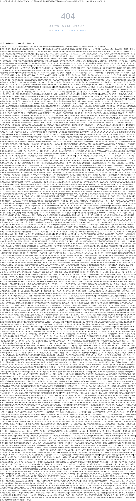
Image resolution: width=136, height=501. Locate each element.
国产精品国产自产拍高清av (60, 286)
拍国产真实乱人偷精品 (38, 346)
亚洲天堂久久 (126, 270)
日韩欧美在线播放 (66, 412)
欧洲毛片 (129, 70)
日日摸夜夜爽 (58, 324)
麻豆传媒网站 (22, 357)
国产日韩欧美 (94, 139)
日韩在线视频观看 (111, 400)
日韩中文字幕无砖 (61, 414)
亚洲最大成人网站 (88, 75)
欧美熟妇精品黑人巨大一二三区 (10, 493)
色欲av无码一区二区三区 (30, 153)
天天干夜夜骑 (124, 251)
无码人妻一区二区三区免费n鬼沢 (33, 201)
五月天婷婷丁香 (88, 322)
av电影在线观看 (105, 455)
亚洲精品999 (8, 134)
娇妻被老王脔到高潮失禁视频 (23, 77)
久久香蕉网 (104, 336)
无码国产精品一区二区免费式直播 (54, 149)
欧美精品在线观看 (80, 51)
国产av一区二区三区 (68, 156)
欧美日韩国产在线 (85, 108)
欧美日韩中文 (10, 85)
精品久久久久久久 (91, 80)
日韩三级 (129, 151)
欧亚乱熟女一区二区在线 (43, 457)
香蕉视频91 (106, 68)
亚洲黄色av (26, 115)
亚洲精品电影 (15, 243)
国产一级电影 (74, 227)
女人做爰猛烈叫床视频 (103, 229)
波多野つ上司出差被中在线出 (77, 99)
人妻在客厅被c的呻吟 (48, 481)
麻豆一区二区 (122, 450)
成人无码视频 (10, 106)
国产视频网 (122, 241)
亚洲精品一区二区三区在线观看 (71, 360)
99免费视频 (115, 303)
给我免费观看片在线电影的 (110, 58)
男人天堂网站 (41, 407)
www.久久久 (4, 208)
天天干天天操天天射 (21, 319)
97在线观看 (28, 89)
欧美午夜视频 (77, 151)
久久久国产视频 (6, 206)
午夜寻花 (68, 163)
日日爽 (28, 293)
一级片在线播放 (94, 274)
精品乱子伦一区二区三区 (88, 265)
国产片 (66, 227)
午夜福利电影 (91, 412)
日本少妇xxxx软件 (100, 497)
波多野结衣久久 (49, 125)
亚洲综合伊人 (26, 215)
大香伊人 (101, 267)
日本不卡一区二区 (85, 68)
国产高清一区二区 (24, 341)
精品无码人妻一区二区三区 (82, 184)
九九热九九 (106, 49)
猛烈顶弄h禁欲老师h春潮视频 (22, 54)
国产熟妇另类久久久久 (86, 56)
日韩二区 (48, 490)
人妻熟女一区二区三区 (112, 298)
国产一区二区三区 (85, 270)
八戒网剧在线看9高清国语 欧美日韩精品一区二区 (44, 156)
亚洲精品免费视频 (46, 246)
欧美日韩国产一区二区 (117, 73)
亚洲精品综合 (123, 281)
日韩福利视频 (43, 196)
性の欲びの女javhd (119, 224)
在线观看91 (80, 376)
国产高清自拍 (98, 120)
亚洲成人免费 (110, 151)
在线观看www (9, 450)
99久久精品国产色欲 (108, 144)
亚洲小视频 (63, 160)
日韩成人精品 (22, 307)
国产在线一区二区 (81, 251)
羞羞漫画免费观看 (51, 75)
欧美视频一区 (68, 141)
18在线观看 (24, 372)
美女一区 (45, 336)
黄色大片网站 (64, 220)
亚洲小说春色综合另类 (41, 77)
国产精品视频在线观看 (27, 61)
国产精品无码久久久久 (49, 85)
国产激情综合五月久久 (20, 75)
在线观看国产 (96, 198)
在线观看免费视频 (64, 75)
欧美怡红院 (94, 277)
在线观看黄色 (80, 82)
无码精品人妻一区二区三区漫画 (106, 170)
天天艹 (6, 464)
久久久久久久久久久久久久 (34, 146)
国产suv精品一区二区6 (105, 220)
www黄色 (128, 198)
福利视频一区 (74, 464)
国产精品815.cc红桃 (82, 258)
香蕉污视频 (45, 232)
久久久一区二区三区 (125, 457)
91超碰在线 (86, 137)
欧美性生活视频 (64, 369)
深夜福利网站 (86, 436)
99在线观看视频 (83, 455)
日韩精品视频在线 (119, 149)
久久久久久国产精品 (45, 51)
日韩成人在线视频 (47, 103)
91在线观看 (40, 381)
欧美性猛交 (99, 103)
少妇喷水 (102, 85)
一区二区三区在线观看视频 (22, 376)
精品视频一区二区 (57, 317)
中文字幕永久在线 (45, 172)
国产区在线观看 (99, 281)
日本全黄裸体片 (128, 196)
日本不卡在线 (73, 336)
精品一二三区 (46, 379)
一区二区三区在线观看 (122, 184)
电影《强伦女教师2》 (14, 179)
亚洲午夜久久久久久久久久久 (42, 66)
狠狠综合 (19, 303)
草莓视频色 (128, 165)
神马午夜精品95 (74, 488)
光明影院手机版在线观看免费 (56, 130)
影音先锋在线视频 (111, 236)
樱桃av (2, 307)
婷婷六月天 (125, 272)
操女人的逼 (130, 177)
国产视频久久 (113, 141)
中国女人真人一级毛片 (114, 196)
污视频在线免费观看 (98, 260)
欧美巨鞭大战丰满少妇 (30, 469)
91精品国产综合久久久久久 (68, 94)
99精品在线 (107, 288)
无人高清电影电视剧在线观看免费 (66, 270)
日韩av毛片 (111, 317)
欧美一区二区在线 (38, 288)
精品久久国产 (59, 469)
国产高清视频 (14, 141)
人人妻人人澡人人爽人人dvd (105, 331)
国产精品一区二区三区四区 (104, 232)
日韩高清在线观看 (68, 251)
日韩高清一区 (75, 369)
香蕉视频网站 (121, 99)
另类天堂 (76, 92)
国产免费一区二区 (121, 156)
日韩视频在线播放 (104, 77)
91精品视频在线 (120, 338)
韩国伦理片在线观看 (107, 312)
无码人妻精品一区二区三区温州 (63, 113)
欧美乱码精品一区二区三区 (38, 262)
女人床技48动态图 (100, 493)
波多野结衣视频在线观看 (32, 85)
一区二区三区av (85, 198)
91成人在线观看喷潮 (71, 431)
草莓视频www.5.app (58, 284)
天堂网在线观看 (33, 464)
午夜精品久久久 (41, 70)
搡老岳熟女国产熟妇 (81, 77)
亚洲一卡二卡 (8, 210)
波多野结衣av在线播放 (104, 224)
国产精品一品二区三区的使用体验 (92, 73)
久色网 (31, 315)
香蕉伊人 (46, 137)
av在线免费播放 (79, 355)
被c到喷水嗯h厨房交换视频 (23, 360)
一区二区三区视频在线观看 (110, 70)
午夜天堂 (127, 108)
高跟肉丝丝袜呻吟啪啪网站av (54, 111)
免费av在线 (33, 224)
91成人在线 (19, 85)
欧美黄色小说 (87, 210)
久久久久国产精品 (81, 87)
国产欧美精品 (85, 262)
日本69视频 (18, 96)
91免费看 (41, 113)
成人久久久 (94, 115)
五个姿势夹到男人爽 (110, 464)
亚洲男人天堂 (94, 272)
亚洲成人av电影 (77, 191)
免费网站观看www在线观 (100, 436)
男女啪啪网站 (90, 172)
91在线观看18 (7, 66)
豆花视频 (121, 267)
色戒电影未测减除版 (21, 210)
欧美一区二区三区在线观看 (36, 310)
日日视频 (3, 70)
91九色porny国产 (74, 346)
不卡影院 (15, 393)
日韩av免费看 (84, 115)
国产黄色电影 (7, 61)
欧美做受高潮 (111, 99)
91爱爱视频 (58, 127)
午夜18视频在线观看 (98, 376)
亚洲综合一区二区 (71, 70)
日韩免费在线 (66, 405)
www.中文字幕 (125, 120)
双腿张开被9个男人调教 (60, 122)
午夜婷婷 (101, 236)
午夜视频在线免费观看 (52, 201)
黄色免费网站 (79, 120)
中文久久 (81, 395)
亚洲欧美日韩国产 (78, 125)
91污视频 (52, 471)
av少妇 (120, 419)
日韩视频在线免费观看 (127, 158)
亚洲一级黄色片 (89, 141)
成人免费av (14, 421)
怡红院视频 (7, 310)
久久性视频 (94, 85)
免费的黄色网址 (72, 452)
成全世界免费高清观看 (121, 329)
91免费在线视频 (44, 94)
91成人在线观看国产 (52, 315)
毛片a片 (112, 284)
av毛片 (107, 73)
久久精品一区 (102, 317)
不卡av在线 (122, 115)
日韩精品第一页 (83, 272)
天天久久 (82, 54)
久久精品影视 (81, 165)
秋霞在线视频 (74, 170)
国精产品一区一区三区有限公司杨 (15, 139)
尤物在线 (127, 51)
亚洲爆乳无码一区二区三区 (69, 54)
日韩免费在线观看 (27, 134)
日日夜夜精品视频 (31, 334)
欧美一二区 (52, 395)
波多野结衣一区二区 (87, 92)
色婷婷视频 (77, 476)
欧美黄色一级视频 (25, 284)
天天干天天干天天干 (99, 203)
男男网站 (66, 68)
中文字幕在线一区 (38, 281)
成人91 (18, 153)
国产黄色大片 (76, 279)
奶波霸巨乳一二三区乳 (39, 106)
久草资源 (57, 49)
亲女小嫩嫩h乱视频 (37, 364)
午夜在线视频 (56, 388)
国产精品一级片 (109, 495)
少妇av (58, 251)
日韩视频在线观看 (102, 141)
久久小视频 (51, 224)
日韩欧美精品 (122, 296)
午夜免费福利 (121, 424)
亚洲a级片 (60, 70)
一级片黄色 (84, 274)
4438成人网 (45, 194)
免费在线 (93, 151)
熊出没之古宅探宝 (79, 412)
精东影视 (45, 367)
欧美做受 (26, 303)
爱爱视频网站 (74, 433)
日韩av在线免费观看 (98, 262)
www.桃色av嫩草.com (86, 353)
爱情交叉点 (40, 455)
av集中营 (3, 398)
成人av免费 (124, 89)
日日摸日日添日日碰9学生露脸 (13, 395)
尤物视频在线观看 (6, 77)
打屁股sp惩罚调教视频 (63, 125)
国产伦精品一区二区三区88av (73, 66)
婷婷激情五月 (10, 274)
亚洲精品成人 (119, 217)
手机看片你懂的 (72, 130)
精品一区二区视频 (53, 346)
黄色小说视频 (66, 350)
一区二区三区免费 (102, 172)
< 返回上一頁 (59, 30)
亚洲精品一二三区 (105, 324)
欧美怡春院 (40, 483)
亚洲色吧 (42, 227)
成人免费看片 (46, 327)
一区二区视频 (129, 471)
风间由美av (111, 338)
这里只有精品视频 (106, 139)
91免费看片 (53, 367)
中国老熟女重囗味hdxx (42, 222)
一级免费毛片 (34, 436)
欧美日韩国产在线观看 (92, 70)
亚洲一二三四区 (30, 407)
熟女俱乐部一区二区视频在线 (73, 182)
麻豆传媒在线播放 (23, 272)
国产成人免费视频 (10, 272)
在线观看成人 (108, 483)
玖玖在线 (91, 160)
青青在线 (131, 75)
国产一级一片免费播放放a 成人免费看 (56, 118)
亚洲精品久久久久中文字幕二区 (116, 85)
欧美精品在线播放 (31, 80)
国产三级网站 (118, 398)
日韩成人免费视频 (76, 49)
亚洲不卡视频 (108, 82)
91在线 (80, 336)
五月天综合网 (54, 160)
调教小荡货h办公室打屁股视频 (11, 417)
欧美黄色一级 (42, 224)
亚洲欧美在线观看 (32, 94)
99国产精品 (129, 96)
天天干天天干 (120, 405)
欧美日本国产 (74, 144)
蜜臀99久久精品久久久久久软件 (13, 331)
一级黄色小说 (116, 270)
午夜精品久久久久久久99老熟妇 (74, 324)
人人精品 (63, 106)
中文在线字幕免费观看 (14, 270)
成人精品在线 (68, 51)
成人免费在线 (111, 447)
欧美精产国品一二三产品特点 (50, 54)
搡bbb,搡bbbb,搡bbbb (21, 402)
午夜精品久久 (39, 315)
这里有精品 (104, 61)
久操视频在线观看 (18, 80)
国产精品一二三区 (22, 111)
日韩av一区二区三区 (43, 338)
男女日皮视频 (118, 108)
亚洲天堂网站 (51, 73)
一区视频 (95, 175)
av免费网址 (65, 49)
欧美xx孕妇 (55, 210)
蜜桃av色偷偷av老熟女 (104, 146)
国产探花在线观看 (6, 336)
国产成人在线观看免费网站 (18, 156)
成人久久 (11, 379)
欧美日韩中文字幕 (20, 445)
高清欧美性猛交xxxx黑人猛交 (31, 286)
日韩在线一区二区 (55, 312)
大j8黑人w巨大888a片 (116, 360)
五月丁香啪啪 (103, 360)
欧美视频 (60, 215)
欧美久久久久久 (8, 279)
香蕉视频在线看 (102, 481)
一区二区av (57, 144)
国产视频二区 (16, 103)
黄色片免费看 (125, 210)
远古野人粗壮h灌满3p (112, 89)
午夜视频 (93, 201)
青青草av (55, 383)
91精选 (5, 350)
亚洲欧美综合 (83, 153)
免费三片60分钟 (53, 106)
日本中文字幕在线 (84, 440)
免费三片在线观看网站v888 (26, 92)
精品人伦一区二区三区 (28, 267)
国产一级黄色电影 (129, 68)
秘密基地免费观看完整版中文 (64, 87)
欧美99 (102, 469)
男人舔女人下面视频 (37, 203)
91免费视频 (27, 66)
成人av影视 (38, 149)
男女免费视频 (7, 476)
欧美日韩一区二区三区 (49, 56)
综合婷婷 (70, 255)
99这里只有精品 (97, 398)
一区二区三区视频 (6, 75)
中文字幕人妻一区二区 (119, 229)
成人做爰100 (106, 438)
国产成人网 (123, 172)
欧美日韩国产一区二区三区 (114, 234)
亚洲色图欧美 (55, 393)
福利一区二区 (87, 61)
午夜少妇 (73, 303)
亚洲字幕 (25, 179)
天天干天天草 (23, 317)
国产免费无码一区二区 (123, 160)
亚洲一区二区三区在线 (23, 106)
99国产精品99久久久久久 (87, 196)
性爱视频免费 (130, 149)
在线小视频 (9, 445)
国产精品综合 (29, 459)
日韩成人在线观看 (33, 63)
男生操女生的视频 (76, 103)
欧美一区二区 (63, 400)
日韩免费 (40, 462)
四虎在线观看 (78, 141)
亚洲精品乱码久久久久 (36, 165)
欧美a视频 (120, 132)
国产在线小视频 (126, 428)
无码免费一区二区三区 (73, 398)
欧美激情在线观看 (111, 281)
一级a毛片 (130, 224)
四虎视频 (25, 433)
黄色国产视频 (41, 68)
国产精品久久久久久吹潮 (122, 220)
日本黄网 (99, 296)
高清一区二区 (71, 106)
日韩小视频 (77, 381)
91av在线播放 (18, 383)
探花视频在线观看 (46, 293)
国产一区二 (125, 248)
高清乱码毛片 (28, 395)
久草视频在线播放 (88, 476)
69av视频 (26, 82)
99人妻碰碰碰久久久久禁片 (20, 177)
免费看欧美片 (84, 201)
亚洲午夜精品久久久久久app (67, 153)
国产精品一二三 (49, 146)
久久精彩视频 (45, 217)
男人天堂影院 (62, 56)
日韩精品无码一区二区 (18, 236)
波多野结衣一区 (93, 87)
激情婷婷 (18, 163)
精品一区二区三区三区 (68, 206)
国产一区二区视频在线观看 (104, 130)
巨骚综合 (96, 61)
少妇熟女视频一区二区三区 (31, 232)
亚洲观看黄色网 (37, 118)
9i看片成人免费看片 (27, 305)
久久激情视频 (13, 58)
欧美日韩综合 (97, 364)
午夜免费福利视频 (130, 203)
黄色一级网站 (113, 172)
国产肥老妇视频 (26, 118)
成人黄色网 (57, 457)
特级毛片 (57, 410)
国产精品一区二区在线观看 (115, 122)
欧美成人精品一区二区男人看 (91, 222)
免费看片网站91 (118, 139)
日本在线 (110, 165)
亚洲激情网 (101, 405)
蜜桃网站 (22, 260)
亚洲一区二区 (20, 94)
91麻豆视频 (111, 175)
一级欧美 (113, 92)
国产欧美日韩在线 (6, 248)
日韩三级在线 (80, 334)
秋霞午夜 (96, 293)
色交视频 (7, 386)
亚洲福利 (106, 210)
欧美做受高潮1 (62, 300)
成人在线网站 (36, 58)
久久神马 (98, 101)
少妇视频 (21, 457)
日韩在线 (65, 144)
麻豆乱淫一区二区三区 (107, 66)
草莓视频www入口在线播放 (44, 234)
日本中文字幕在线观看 (37, 303)
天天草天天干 (40, 239)
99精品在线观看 (69, 288)
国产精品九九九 (60, 89)
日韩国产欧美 (76, 305)
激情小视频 (35, 329)
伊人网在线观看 (31, 113)
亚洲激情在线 (76, 75)
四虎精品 (36, 478)
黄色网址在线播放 (69, 82)
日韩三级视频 (35, 144)
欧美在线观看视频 (103, 63)
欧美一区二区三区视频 (102, 92)
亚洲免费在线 (48, 49)
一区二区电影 (43, 253)
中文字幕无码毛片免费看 (40, 248)
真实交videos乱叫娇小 (41, 134)
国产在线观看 (27, 324)
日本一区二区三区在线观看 (13, 122)
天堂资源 (10, 440)
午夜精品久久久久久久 (102, 75)
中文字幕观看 (96, 49)
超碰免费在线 (111, 106)
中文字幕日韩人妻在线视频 (96, 122)
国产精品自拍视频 (96, 177)
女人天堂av (103, 175)
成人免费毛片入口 (74, 222)
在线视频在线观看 (111, 478)
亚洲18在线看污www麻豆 (107, 227)
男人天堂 (44, 478)
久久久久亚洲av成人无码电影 (55, 381)
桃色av (87, 376)
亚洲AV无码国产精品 (39, 215)
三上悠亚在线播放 (58, 353)
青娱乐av (67, 421)
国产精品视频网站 (85, 438)
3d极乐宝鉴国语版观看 (124, 111)
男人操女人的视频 (85, 144)
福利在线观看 (20, 355)
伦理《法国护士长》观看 (106, 379)
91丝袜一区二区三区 (18, 414)
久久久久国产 (94, 156)
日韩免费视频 (120, 495)
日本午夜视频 (88, 447)
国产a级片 (54, 94)
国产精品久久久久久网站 (113, 395)
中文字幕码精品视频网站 (18, 51)
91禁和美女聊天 (106, 445)
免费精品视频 (130, 139)
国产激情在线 (103, 417)
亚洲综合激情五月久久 (31, 172)
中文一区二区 (99, 478)
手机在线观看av (90, 125)
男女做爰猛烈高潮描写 (7, 436)
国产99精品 (20, 274)
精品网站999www (119, 381)
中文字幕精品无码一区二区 (22, 248)
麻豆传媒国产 (109, 87)
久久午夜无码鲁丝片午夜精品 (10, 315)
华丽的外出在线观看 (82, 139)
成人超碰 (81, 243)
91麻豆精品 (104, 94)
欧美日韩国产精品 (38, 386)
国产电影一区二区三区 (91, 66)
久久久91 (45, 312)
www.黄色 (69, 310)
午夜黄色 (84, 160)
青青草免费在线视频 (120, 277)
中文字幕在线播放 (109, 286)
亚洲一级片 (37, 89)
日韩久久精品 (41, 414)
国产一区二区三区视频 (57, 92)
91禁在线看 (110, 376)
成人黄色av (64, 139)
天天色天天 (17, 353)
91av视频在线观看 (27, 243)
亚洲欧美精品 (104, 189)
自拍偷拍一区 (120, 208)
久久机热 (114, 350)
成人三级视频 (7, 376)
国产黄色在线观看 (10, 82)
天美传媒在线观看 (19, 476)
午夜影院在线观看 (32, 236)
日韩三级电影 (128, 239)
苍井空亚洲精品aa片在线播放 (39, 179)
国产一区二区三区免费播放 (31, 103)
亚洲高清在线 (115, 77)
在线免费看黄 (100, 208)
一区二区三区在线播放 (58, 137)
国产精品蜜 (74, 68)
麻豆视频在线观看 (110, 111)
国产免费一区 (118, 51)
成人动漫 (88, 372)
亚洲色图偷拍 (10, 111)
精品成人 (64, 217)
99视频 (15, 288)
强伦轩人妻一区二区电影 (14, 132)
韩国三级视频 (114, 246)
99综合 (67, 260)
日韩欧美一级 (16, 447)
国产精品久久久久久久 (67, 61)
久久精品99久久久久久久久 (65, 146)
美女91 (94, 184)
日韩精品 (36, 54)
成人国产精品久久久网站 (95, 89)
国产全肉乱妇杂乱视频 (10, 144)
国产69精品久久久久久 (16, 146)
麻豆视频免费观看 (77, 407)
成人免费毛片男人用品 (46, 469)
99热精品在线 (61, 99)
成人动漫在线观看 (70, 101)
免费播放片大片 (125, 341)
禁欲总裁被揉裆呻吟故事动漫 (85, 229)
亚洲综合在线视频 (87, 445)
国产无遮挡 (16, 213)
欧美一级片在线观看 (24, 191)
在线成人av (114, 258)
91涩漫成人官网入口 (14, 483)
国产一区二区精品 (113, 251)
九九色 (52, 134)
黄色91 (78, 288)
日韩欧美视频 (113, 61)
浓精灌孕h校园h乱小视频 (59, 58)
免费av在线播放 (24, 144)
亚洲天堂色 (43, 153)
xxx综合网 (50, 407)
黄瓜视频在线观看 (17, 182)
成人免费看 (115, 362)
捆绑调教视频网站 (9, 203)
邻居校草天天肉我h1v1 (25, 149)
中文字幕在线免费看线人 (114, 203)
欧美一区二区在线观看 (45, 87)
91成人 (39, 198)
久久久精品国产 (66, 410)
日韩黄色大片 (105, 471)
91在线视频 (7, 175)
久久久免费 (106, 101)
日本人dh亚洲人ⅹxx (29, 483)
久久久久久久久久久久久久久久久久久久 (73, 331)
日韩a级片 (128, 122)
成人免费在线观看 (42, 167)
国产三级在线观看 (99, 106)
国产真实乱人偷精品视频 (106, 184)
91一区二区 (33, 443)
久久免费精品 (26, 255)
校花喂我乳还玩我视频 (53, 362)
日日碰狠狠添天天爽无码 (37, 170)
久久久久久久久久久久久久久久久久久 (43, 115)
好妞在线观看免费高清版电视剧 (10, 346)
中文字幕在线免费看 (99, 239)
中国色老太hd (56, 217)
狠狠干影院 (68, 151)
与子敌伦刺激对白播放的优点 (27, 73)
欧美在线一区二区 (50, 108)
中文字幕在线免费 (45, 189)
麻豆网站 (90, 101)
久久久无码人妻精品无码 (39, 177)
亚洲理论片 (52, 70)
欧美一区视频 (131, 73)
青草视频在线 (121, 106)
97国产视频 (40, 61)
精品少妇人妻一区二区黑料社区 (11, 324)
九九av (19, 82)
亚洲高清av (18, 469)
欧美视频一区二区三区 (23, 281)
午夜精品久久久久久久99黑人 (92, 474)
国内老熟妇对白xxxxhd (47, 270)
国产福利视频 (84, 85)
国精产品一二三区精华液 (31, 99)
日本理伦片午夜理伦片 (97, 234)
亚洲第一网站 (4, 474)
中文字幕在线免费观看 (54, 82)
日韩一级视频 (51, 170)
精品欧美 (125, 260)
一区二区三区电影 (48, 89)
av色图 (46, 447)
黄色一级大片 (104, 54)
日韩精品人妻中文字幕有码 (42, 122)
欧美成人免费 (81, 122)
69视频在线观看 (126, 215)
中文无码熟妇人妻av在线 (69, 490)
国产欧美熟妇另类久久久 (94, 82)
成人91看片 (62, 255)
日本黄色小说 (73, 232)
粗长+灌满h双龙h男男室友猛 (16, 137)
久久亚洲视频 (51, 215)
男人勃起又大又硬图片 (116, 322)
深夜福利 (16, 253)
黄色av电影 (62, 372)
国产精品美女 (28, 122)
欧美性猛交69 (107, 134)
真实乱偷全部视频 (74, 96)
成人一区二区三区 (59, 334)
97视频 (23, 213)
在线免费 (20, 222)
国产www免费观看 (124, 440)
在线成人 (95, 305)
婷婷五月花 (14, 260)
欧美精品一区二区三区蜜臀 (60, 158)
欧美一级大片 (53, 438)
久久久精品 (44, 163)
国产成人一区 (117, 146)
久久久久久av (89, 253)
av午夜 (68, 341)
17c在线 (106, 391)
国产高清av (42, 73)
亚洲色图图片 (73, 217)
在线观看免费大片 (107, 108)
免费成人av (130, 424)
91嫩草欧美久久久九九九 (31, 217)
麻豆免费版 (118, 383)
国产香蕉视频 (38, 108)
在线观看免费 (17, 160)
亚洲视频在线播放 (64, 281)
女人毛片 (20, 49)
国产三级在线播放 (39, 130)
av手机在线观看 (20, 63)
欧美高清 (42, 362)
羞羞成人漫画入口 (93, 54)
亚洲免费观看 (16, 120)
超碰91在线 (44, 329)
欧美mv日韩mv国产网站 (82, 134)
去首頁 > (72, 30)
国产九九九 (126, 459)
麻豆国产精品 (75, 132)
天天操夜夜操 (130, 163)
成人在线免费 (33, 362)
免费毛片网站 (119, 312)
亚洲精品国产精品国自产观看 (107, 241)
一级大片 (124, 118)
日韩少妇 (132, 260)
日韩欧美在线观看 (60, 120)
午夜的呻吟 (17, 215)
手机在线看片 (53, 262)
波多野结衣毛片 (87, 111)
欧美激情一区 (84, 170)
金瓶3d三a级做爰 (102, 246)
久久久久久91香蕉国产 (60, 80)
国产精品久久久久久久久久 (125, 286)
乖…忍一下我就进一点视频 (71, 312)
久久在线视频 (115, 353)
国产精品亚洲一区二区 (95, 483)
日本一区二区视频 (63, 115)
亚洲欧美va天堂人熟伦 (88, 488)
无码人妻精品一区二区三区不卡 (34, 412)
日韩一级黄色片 (58, 101)
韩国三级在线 (23, 170)
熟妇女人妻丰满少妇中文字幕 (49, 139)
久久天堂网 (49, 386)
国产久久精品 (122, 350)
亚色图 (14, 49)
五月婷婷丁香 (45, 417)
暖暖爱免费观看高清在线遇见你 (80, 203)
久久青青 (121, 56)
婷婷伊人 (52, 391)
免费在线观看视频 (115, 189)
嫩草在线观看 (114, 436)
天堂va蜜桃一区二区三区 (116, 163)
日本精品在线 (123, 61)
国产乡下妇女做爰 (9, 94)
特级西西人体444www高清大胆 (77, 386)
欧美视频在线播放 (36, 120)
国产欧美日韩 (113, 393)
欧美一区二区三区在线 (127, 436)
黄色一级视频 (55, 222)
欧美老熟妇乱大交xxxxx (38, 82)
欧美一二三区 (64, 464)
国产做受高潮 (100, 357)
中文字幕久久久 (114, 428)
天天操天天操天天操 (32, 410)
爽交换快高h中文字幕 (36, 111)
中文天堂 (113, 101)
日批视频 (93, 258)
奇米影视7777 (125, 362)
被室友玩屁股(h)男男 (45, 80)
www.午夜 (106, 177)
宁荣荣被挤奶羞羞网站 (113, 469)
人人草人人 (107, 96)
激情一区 (59, 224)
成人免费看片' (86, 327)
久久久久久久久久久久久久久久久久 (55, 474)
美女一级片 (70, 372)
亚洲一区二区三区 (42, 343)
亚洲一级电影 (97, 315)
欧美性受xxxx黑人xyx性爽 (106, 201)
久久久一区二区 (85, 362)
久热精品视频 (19, 407)
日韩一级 (7, 414)
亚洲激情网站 (55, 428)
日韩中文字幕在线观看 (27, 348)
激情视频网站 (116, 438)
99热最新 (50, 227)
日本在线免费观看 (35, 296)
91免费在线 (65, 201)
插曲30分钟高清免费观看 (93, 243)
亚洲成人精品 (47, 296)
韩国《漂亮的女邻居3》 (115, 239)
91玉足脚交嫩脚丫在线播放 (67, 374)
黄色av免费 (71, 213)
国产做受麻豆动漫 (47, 144)
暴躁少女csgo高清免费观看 (119, 49)
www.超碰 (123, 343)
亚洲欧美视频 (57, 172)
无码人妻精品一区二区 (77, 118)
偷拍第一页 (80, 426)
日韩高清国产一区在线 (30, 96)
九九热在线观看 (108, 243)
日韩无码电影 (53, 274)
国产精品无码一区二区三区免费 (68, 85)
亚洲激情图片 (114, 179)
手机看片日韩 (109, 452)
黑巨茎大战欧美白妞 (46, 410)
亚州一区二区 (44, 151)
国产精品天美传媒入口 (104, 125)
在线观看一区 (32, 51)
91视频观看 (105, 206)
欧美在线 (9, 54)
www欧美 (61, 327)
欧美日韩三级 (23, 322)
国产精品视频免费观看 (13, 232)
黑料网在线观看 (81, 291)
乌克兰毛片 (30, 260)
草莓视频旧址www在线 (53, 258)
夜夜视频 (112, 417)
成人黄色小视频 (75, 357)
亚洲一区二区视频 (86, 485)
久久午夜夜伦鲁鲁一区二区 (59, 179)
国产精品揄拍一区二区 (111, 120)
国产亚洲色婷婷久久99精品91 (100, 186)
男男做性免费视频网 (90, 317)
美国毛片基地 (47, 353)
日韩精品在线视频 (70, 165)
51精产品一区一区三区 (125, 101)
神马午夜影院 (30, 467)
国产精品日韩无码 (90, 241)
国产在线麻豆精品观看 (23, 127)
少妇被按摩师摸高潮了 (101, 307)
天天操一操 (44, 471)
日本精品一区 (92, 267)
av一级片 (58, 350)
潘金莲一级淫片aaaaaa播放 (53, 182)
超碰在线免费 (84, 186)
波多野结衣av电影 (112, 115)
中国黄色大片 (73, 56)
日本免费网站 (69, 443)
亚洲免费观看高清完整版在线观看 (11, 151)
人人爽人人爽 (7, 158)
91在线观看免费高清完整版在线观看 (88, 58)
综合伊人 (79, 206)
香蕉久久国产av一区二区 (14, 338)
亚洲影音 (66, 127)
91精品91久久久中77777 (104, 51)
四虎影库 (52, 196)
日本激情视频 (80, 372)
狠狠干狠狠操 (4, 165)
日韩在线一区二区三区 (55, 68)
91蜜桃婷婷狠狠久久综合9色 (33, 49)
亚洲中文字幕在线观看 (111, 158)
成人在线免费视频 (66, 210)
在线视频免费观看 (63, 175)
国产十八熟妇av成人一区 (9, 341)
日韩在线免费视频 (24, 329)
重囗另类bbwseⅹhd (62, 203)
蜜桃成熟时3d (101, 196)
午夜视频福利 (131, 241)
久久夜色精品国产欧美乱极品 (95, 395)
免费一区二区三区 (124, 127)
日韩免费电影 (13, 170)
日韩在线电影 (8, 96)
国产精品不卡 (33, 300)
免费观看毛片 (81, 497)
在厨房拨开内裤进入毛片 (12, 101)
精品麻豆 (60, 424)
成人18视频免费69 (65, 274)
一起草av (72, 139)
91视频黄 (17, 134)
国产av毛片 (15, 348)
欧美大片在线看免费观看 (119, 75)
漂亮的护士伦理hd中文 (28, 369)
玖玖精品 (81, 70)
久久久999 (82, 431)
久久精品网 (91, 51)
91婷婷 (113, 471)
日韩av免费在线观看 (52, 61)
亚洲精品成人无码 (52, 331)
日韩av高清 (120, 227)
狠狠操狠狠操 (80, 298)
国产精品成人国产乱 (121, 130)
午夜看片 (5, 130)
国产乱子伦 (37, 324)
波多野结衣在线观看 (34, 398)
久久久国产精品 (71, 284)
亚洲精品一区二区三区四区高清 (22, 108)
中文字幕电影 (91, 431)
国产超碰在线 (10, 303)
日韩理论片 (52, 177)
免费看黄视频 (114, 206)
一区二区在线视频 (119, 488)
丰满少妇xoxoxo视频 (40, 175)
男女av (114, 455)
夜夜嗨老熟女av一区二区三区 (16, 189)
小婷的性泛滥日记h (119, 134)
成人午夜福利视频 (43, 272)
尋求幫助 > (83, 30)
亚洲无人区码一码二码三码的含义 (53, 398)
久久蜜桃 (55, 488)
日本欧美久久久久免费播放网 (17, 167)
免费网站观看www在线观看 (82, 189)
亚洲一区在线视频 (25, 288)
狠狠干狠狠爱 (57, 189)
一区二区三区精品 (106, 329)
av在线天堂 (18, 440)
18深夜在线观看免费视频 (46, 251)
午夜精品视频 (16, 175)
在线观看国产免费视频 (33, 367)
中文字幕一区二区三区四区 (33, 182)
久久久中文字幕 (88, 103)
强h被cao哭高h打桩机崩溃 (19, 165)
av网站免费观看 (80, 146)
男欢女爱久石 (28, 56)
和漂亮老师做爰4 (16, 474)
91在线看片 (54, 194)
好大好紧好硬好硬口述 (15, 172)
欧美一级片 (46, 58)
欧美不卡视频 (99, 56)
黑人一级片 (37, 56)
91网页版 (10, 360)
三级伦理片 (96, 144)
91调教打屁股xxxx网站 (123, 144)
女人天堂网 (96, 108)
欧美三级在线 (18, 66)
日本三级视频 (93, 417)
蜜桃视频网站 (119, 165)
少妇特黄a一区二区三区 (73, 111)
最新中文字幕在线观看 (73, 478)
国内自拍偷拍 (36, 277)
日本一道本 (31, 167)
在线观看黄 (26, 120)
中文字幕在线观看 (111, 56)
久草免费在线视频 (111, 253)
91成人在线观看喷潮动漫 (50, 319)
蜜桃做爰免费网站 (8, 63)
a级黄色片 (70, 120)
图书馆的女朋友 (57, 51)
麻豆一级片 (120, 471)
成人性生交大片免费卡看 (111, 348)
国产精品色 (89, 120)
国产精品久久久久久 (127, 303)
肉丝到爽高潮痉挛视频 (73, 149)
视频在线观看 (82, 267)
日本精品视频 (120, 66)
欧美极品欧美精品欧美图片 (101, 270)
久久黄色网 (36, 101)
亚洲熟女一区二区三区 (37, 75)
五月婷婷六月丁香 (129, 419)
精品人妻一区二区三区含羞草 (18, 87)
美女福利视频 (79, 113)
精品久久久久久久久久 (23, 258)
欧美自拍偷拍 (34, 227)
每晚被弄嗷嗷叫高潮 (23, 203)
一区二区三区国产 (74, 160)
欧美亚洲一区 (104, 213)
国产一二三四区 (68, 296)
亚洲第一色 (4, 426)
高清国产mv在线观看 (40, 274)
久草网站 (64, 457)
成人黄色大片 (36, 127)
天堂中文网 (20, 424)
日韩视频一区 (85, 319)
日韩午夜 (71, 58)
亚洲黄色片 (91, 331)
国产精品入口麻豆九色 (21, 488)
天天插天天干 (92, 220)
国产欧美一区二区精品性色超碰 (119, 319)
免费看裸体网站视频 (118, 186)
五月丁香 (5, 374)
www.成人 (118, 421)
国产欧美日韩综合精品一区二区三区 (93, 381)
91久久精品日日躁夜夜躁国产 (21, 386)
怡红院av (36, 471)
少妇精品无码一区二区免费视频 (68, 186)
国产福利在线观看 (93, 215)
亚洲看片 (110, 255)
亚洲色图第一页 (62, 73)
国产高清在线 (13, 329)
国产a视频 (17, 279)
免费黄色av (87, 49)
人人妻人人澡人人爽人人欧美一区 (121, 153)
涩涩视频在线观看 (108, 327)
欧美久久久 (78, 194)
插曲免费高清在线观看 (56, 163)
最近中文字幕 (58, 227)
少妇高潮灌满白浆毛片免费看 (10, 267)
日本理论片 (106, 364)
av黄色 (26, 424)
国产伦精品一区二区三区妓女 (94, 113)
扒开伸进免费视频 (126, 206)
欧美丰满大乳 (131, 338)
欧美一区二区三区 (25, 58)
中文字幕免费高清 (63, 132)
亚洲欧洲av (92, 153)
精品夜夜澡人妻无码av (18, 381)
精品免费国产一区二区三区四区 (69, 262)
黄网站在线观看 (34, 291)
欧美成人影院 (95, 137)
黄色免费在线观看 (9, 419)
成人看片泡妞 (14, 68)
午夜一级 (3, 179)
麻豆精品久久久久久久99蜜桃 (48, 495)
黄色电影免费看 (9, 224)
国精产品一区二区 (64, 419)
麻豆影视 (102, 115)
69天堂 (2, 367)
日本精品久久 (116, 260)
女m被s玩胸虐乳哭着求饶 (36, 307)
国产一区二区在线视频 (76, 80)
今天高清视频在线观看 (28, 70)
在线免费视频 (124, 103)
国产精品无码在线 (9, 355)
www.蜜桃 (131, 343)
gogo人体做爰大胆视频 (122, 407)
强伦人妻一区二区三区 (107, 156)
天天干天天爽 (21, 113)
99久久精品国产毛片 (14, 115)
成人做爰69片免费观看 (13, 246)
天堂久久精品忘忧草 (121, 483)
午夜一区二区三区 (100, 334)
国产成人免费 (74, 175)
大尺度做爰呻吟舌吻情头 (92, 206)
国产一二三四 (97, 158)
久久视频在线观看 (129, 189)
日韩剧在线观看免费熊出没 (58, 96)
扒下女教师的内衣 (84, 490)
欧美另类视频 (58, 141)
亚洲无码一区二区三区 (77, 127)
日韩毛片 (79, 239)
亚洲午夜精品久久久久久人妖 (105, 160)
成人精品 (131, 334)
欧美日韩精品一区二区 (99, 414)
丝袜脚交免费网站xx (119, 125)
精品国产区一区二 (103, 153)
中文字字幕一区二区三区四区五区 (73, 63)
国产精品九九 (13, 317)
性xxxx (61, 151)
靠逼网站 (93, 194)
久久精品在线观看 (82, 213)
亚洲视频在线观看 (10, 92)
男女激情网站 (57, 66)
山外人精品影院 (121, 417)
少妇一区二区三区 (27, 206)
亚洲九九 (7, 182)
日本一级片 (63, 336)
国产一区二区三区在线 (35, 241)
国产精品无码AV (46, 101)
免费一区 (95, 189)
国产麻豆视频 (45, 393)
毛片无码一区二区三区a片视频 (99, 300)
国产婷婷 (48, 113)
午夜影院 (32, 186)
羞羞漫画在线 (27, 481)
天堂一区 (69, 381)
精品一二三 (99, 96)
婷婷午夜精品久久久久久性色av (120, 182)
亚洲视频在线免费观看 (35, 137)
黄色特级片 (75, 393)
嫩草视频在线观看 (6, 227)
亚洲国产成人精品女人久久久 (94, 167)
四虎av (7, 307)
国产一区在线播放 (118, 96)
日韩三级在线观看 (35, 319)
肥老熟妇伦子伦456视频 (109, 191)
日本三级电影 (82, 101)
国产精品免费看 (33, 139)
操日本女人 (110, 217)
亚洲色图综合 (96, 327)
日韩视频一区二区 (104, 80)
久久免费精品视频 (114, 118)
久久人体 (64, 222)
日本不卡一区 (11, 222)
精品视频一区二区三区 (72, 402)
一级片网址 (11, 277)
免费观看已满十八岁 (52, 412)
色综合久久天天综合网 (48, 99)
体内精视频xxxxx (73, 293)
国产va (9, 353)
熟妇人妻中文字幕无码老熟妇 (49, 220)
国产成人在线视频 (79, 364)
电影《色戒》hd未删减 (68, 428)
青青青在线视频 (116, 68)
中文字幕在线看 (68, 77)
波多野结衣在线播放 (75, 322)
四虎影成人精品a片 (109, 296)
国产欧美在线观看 (86, 293)
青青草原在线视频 (127, 77)
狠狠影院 (16, 336)
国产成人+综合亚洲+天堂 (123, 243)
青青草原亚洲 (47, 184)
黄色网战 (33, 272)
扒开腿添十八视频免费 (57, 447)
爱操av (37, 246)
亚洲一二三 (41, 497)
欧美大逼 (72, 258)
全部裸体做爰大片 (103, 258)
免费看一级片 (15, 497)
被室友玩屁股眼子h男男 (110, 222)
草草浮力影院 (59, 134)
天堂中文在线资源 (69, 224)
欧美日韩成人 (120, 284)
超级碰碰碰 (113, 307)
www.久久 (75, 485)
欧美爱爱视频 (23, 186)
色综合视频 (34, 253)
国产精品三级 (57, 277)
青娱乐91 (10, 469)
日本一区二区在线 (100, 346)
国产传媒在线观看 (32, 265)
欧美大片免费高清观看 (19, 251)
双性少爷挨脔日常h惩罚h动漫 (76, 89)
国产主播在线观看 (122, 317)
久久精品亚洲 (44, 96)
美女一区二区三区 (6, 262)
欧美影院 (69, 92)
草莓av (34, 255)
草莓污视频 (8, 253)
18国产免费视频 (34, 317)
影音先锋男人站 (47, 127)
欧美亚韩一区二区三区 (111, 103)
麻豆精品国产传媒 (6, 288)
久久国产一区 (29, 234)
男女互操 (86, 151)
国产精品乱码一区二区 (73, 327)
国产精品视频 (93, 213)
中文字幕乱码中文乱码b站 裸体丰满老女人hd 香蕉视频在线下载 (75, 246)
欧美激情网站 (71, 177)
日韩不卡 (16, 61)
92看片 (25, 229)
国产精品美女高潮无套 (13, 286)
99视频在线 (109, 383)
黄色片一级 (34, 196)
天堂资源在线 (118, 82)
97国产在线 (33, 87)
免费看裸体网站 (59, 260)
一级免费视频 (67, 189)
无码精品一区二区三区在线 (39, 438)
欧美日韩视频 (4, 141)
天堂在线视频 (31, 381)
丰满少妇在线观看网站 (28, 141)
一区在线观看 (7, 239)
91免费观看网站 (9, 127)
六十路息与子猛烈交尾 (76, 400)
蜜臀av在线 (81, 172)
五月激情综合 (120, 198)
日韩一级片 (96, 485)
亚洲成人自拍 (122, 236)
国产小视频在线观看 (104, 194)
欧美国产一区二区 (6, 160)
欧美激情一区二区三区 (48, 132)
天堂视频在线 (97, 68)
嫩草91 (27, 208)
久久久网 (101, 298)
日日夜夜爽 (90, 334)
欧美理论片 (7, 455)
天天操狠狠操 (44, 236)
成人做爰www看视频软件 (78, 220)
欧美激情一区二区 (40, 206)
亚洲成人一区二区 (80, 208)
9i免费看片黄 (126, 431)
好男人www (111, 369)
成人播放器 (93, 77)
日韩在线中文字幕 (51, 372)
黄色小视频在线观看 (68, 229)
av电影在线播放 (96, 134)
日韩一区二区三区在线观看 (97, 99)
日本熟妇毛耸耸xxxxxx (19, 310)
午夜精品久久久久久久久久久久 (51, 63)
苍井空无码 (53, 186)
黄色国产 (72, 122)
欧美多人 (19, 481)
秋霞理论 (79, 61)
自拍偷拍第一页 (120, 87)
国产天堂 (8, 447)
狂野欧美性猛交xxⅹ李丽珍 (88, 227)
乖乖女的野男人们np (56, 329)
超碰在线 (106, 179)
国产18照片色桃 (18, 158)
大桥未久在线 (4, 421)
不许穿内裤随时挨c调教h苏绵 (88, 217)
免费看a (123, 348)
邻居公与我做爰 (5, 49)
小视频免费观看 (18, 234)
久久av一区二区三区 (70, 272)
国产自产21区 (91, 338)
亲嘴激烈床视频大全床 (14, 56)
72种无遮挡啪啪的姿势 (67, 239)
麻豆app (50, 260)
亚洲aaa (89, 364)
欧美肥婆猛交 (66, 191)
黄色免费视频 (125, 179)
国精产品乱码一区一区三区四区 (57, 298)
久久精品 (86, 194)
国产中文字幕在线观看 (61, 103)
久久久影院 (24, 291)
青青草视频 (111, 410)
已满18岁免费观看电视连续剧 (120, 54)
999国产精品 (53, 253)
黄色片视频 (36, 163)
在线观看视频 (97, 179)
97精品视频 (106, 291)
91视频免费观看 (71, 243)
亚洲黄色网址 (113, 94)
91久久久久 (54, 151)
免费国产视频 (48, 279)
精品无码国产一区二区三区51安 (67, 196)
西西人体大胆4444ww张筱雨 (107, 386)
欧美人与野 (113, 391)
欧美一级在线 (48, 120)
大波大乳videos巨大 (90, 236)
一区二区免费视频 (10, 459)
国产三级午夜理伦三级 (97, 383)
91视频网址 (75, 341)
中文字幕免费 (87, 239)
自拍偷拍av (131, 364)
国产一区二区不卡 (43, 92)
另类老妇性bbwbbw (82, 286)
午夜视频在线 (10, 481)
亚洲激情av (101, 151)
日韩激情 (126, 395)
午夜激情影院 (52, 153)
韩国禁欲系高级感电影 (76, 179)
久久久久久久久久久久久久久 (47, 255)
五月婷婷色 (16, 206)
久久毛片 (103, 369)
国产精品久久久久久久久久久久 (17, 405)
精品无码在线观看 (88, 96)
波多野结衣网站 (17, 99)
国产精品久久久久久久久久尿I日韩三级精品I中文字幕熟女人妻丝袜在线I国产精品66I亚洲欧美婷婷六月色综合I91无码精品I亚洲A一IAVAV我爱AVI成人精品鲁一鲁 (52, 1)
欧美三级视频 (110, 208)
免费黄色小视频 (91, 63)
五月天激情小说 (119, 232)
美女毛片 (97, 445)
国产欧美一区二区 (19, 239)
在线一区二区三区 (13, 70)
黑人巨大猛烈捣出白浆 (62, 407)
